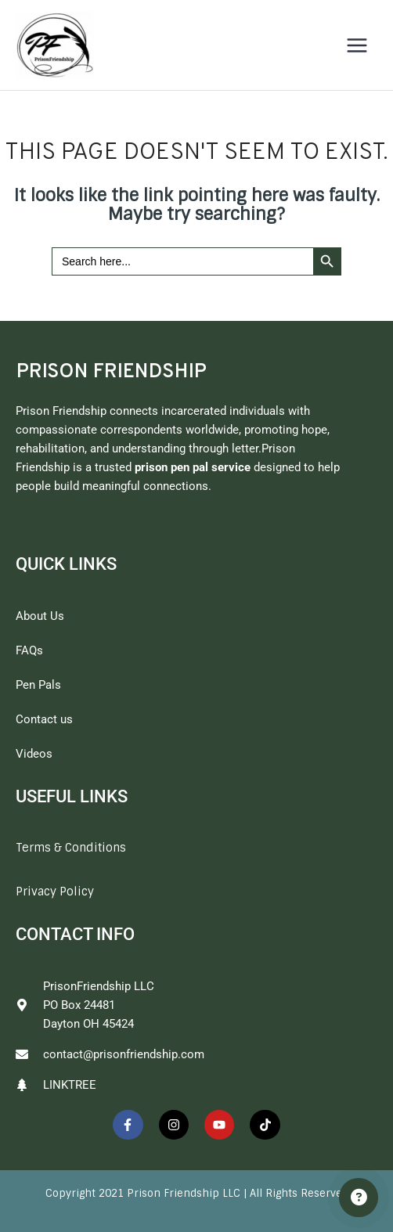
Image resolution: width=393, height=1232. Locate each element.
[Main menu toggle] (357, 45)
